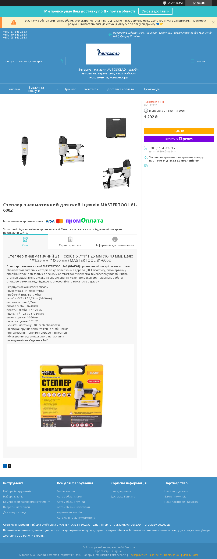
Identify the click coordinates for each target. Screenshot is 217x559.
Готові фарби (66, 491)
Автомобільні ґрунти (71, 502)
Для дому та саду (14, 512)
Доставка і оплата (120, 89)
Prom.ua (130, 547)
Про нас (70, 89)
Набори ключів (13, 496)
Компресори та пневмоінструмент (26, 502)
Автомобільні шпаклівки (73, 507)
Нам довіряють (121, 491)
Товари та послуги (36, 89)
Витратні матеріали (16, 507)
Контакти (91, 89)
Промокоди (151, 89)
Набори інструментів (17, 491)
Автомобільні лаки (69, 496)
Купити (179, 131)
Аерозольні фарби (69, 512)
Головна (13, 89)
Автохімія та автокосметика (76, 517)
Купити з (179, 139)
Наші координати (176, 491)
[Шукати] (61, 61)
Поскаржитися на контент (145, 555)
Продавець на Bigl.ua (108, 551)
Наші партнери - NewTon (181, 502)
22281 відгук (175, 3)
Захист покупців (175, 496)
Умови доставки (155, 11)
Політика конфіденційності (181, 555)
